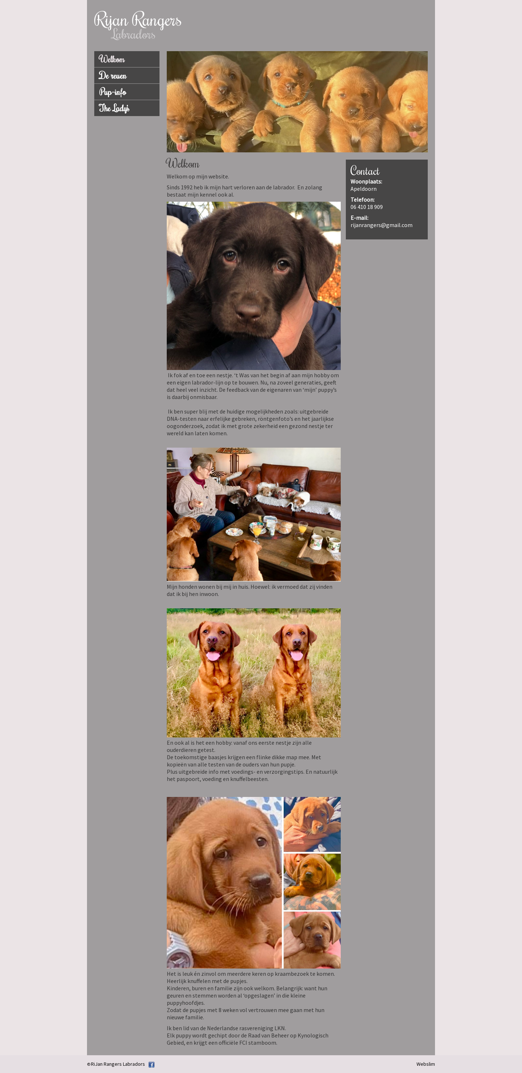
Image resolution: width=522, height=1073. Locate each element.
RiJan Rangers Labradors (118, 1064)
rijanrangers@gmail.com (382, 225)
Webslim (426, 1064)
